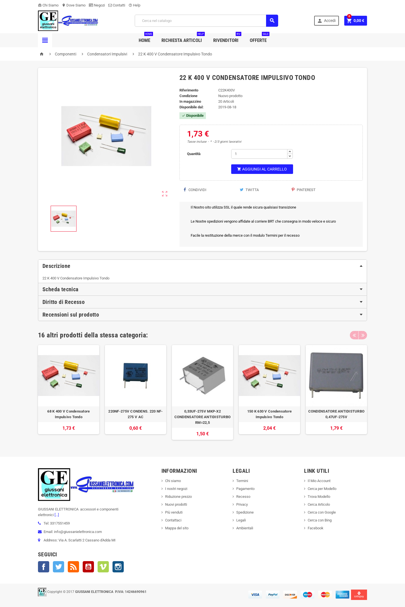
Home (146, 38)
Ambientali (244, 528)
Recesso (243, 496)
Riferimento (188, 90)
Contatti (116, 5)
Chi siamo (173, 481)
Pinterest (304, 190)
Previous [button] (354, 335)
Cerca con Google (322, 512)
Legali (241, 520)
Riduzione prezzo (178, 496)
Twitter (58, 566)
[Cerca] (206, 21)
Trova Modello (319, 496)
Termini (242, 481)
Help (134, 5)
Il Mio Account (319, 481)
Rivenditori (227, 38)
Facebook (43, 566)
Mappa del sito (176, 528)
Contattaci (173, 520)
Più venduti (174, 512)
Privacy (242, 504)
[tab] (202, 266)
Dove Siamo (74, 5)
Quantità (194, 154)
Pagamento (245, 489)
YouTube (88, 566)
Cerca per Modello (322, 489)
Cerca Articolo (319, 504)
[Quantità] (259, 154)
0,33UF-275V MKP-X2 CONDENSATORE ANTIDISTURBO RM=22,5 (202, 417)
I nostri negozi (176, 489)
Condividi (195, 190)
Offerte (259, 38)
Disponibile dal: (191, 107)
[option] (68, 392)
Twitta (249, 190)
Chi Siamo (48, 5)
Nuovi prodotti (176, 504)
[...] (56, 515)
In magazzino (190, 101)
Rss (73, 566)
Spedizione (245, 512)
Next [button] (363, 335)
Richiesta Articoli (183, 38)
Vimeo (103, 566)
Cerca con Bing (320, 520)
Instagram (118, 566)
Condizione (188, 96)
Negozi (97, 5)
